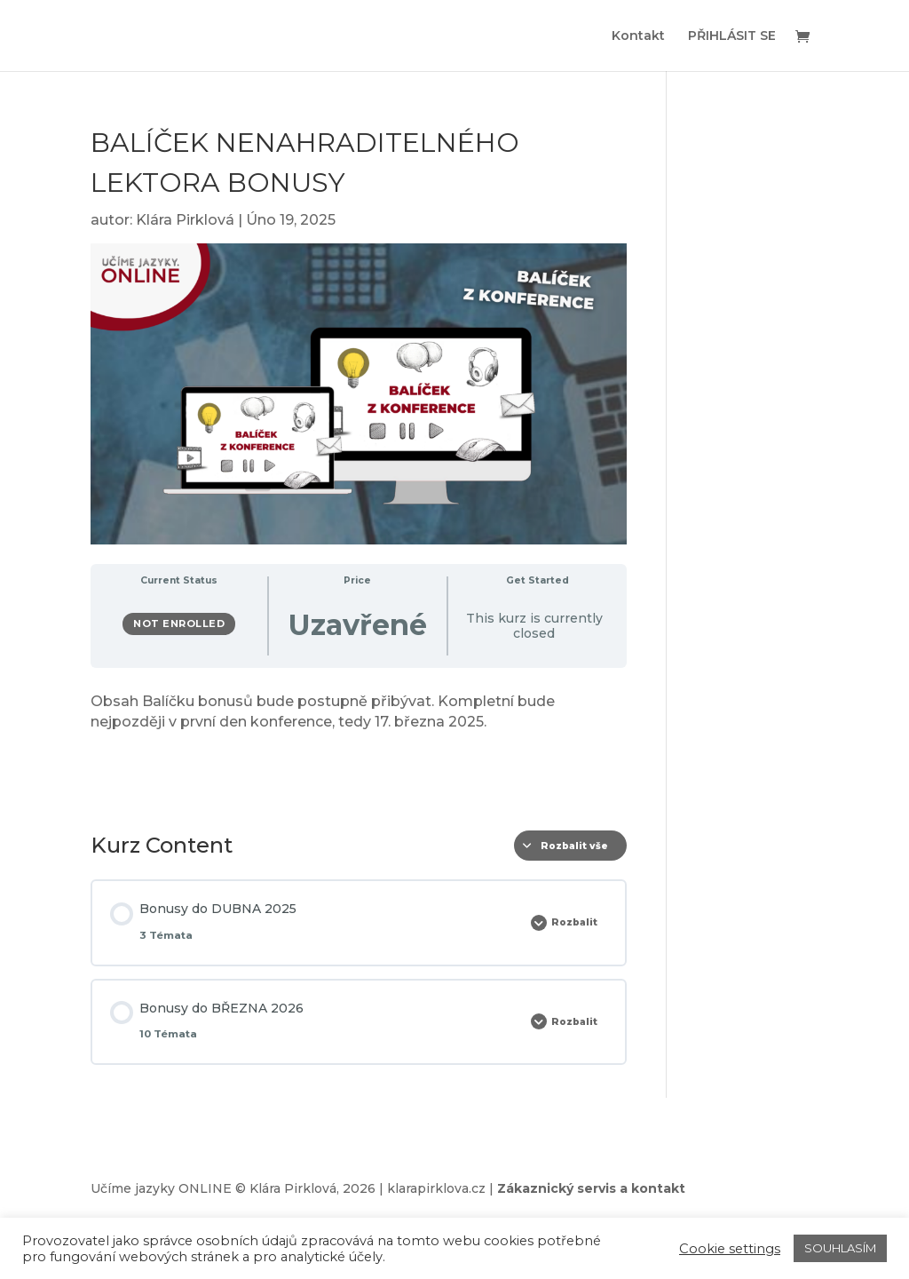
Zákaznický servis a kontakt (591, 1188)
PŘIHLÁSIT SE (732, 36)
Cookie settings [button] (729, 1249)
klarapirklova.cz (436, 1188)
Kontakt (638, 36)
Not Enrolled (179, 623)
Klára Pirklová (185, 219)
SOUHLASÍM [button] (840, 1248)
